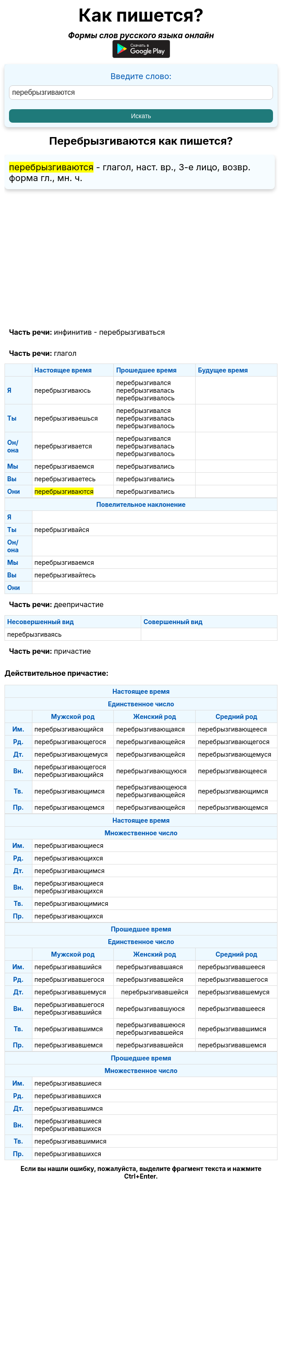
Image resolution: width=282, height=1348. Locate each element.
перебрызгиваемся (64, 466)
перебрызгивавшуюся (150, 1008)
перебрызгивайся (62, 529)
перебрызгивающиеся (69, 845)
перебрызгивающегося (70, 741)
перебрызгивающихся (69, 858)
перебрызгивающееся (232, 729)
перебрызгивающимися (71, 903)
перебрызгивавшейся (149, 979)
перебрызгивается (63, 446)
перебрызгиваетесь (65, 479)
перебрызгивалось (145, 398)
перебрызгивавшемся (69, 1045)
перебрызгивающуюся (151, 771)
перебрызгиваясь (34, 634)
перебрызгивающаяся (150, 729)
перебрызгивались (145, 466)
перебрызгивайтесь (65, 575)
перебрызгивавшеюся (150, 1025)
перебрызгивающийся (69, 729)
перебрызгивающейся (150, 741)
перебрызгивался (143, 382)
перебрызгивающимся (70, 791)
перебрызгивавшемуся (70, 992)
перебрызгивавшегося (69, 979)
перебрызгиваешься (66, 418)
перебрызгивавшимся (69, 1029)
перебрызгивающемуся (71, 754)
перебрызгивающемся (70, 807)
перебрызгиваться (132, 332)
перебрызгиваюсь (63, 390)
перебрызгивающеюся (151, 787)
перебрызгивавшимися (71, 1141)
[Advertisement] (141, 259)
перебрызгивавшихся (68, 1096)
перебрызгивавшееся (231, 967)
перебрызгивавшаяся (149, 967)
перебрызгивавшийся (68, 967)
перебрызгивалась (145, 390)
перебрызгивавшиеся (68, 1083)
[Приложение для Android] (141, 55)
